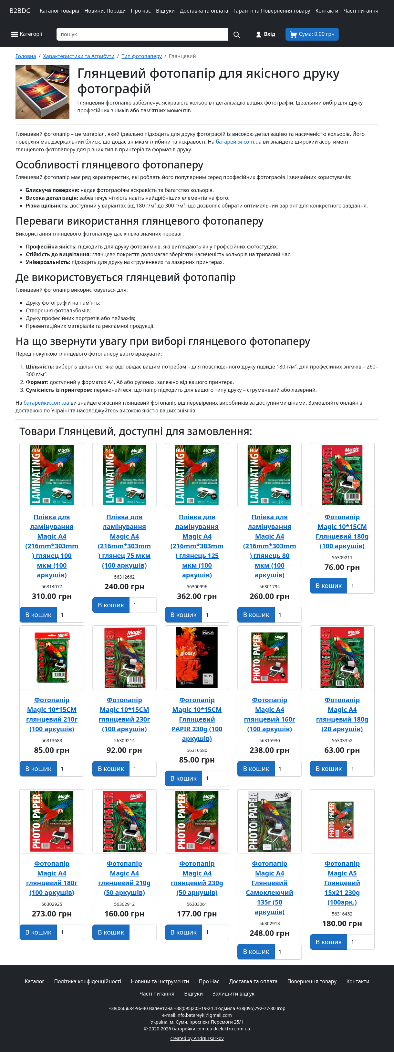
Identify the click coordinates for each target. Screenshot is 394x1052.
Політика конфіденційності (87, 981)
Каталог (34, 981)
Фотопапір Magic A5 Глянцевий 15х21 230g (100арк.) (342, 882)
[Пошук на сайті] (236, 34)
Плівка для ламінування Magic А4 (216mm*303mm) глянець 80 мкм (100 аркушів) (269, 545)
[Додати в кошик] (38, 614)
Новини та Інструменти (160, 981)
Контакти (326, 10)
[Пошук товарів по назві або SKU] (143, 34)
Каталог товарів (59, 10)
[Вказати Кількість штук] (70, 614)
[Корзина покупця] (312, 34)
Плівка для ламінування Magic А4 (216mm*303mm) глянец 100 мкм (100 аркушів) (51, 545)
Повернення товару (312, 981)
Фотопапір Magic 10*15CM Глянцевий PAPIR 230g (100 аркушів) (196, 719)
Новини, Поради (105, 10)
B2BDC (19, 10)
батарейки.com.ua (239, 141)
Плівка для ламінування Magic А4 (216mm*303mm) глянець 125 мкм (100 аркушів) (197, 545)
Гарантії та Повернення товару (271, 10)
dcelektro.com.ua (231, 1029)
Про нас (141, 10)
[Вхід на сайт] (265, 34)
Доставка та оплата (204, 10)
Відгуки (165, 10)
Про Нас (209, 981)
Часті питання (361, 10)
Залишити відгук (233, 993)
